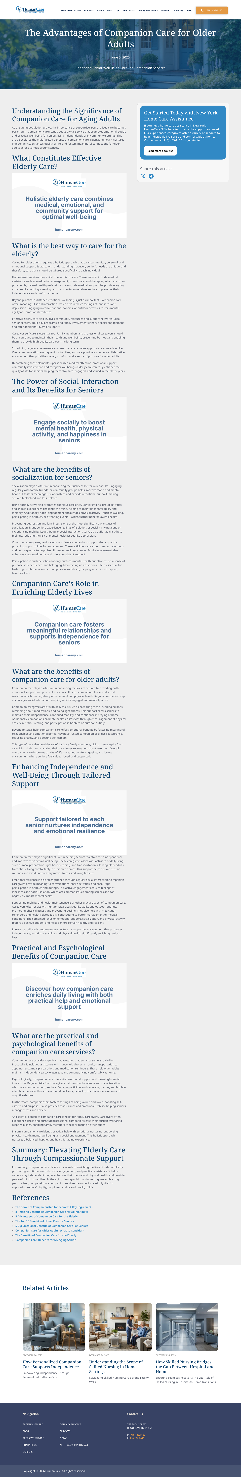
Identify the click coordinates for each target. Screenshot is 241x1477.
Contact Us (30, 1445)
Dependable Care (71, 10)
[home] (29, 9)
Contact (166, 10)
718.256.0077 (137, 1438)
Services (89, 10)
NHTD (110, 10)
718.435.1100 (138, 1434)
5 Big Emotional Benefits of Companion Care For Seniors (51, 1226)
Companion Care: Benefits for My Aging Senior (45, 1240)
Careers (178, 10)
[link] (54, 1341)
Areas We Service (148, 10)
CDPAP (100, 10)
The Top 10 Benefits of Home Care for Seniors (44, 1221)
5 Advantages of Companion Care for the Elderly (46, 1216)
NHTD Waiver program (74, 1445)
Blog (189, 10)
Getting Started (126, 10)
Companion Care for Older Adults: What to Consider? (49, 1230)
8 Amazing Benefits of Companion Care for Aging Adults (51, 1212)
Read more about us (160, 151)
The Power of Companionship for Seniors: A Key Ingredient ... (54, 1207)
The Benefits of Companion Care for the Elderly (45, 1235)
